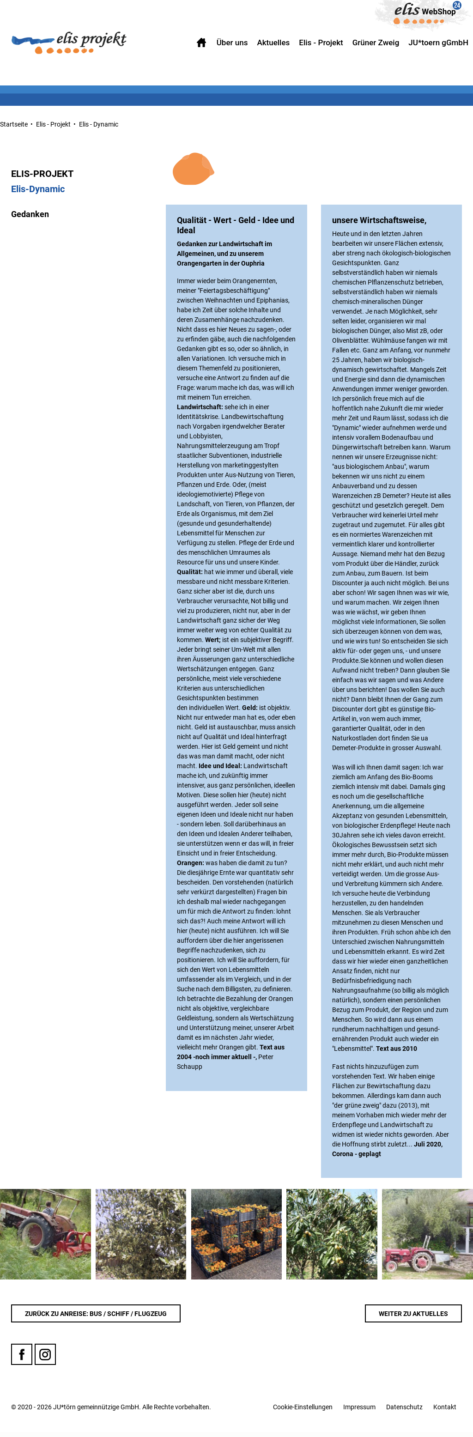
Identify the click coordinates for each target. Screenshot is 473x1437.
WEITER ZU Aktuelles (413, 1318)
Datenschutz (404, 1411)
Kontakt (444, 1411)
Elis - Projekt (53, 124)
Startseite (14, 124)
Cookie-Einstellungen (303, 1411)
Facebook (21, 1359)
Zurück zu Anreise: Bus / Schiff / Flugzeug (96, 1318)
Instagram (45, 1359)
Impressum (359, 1411)
